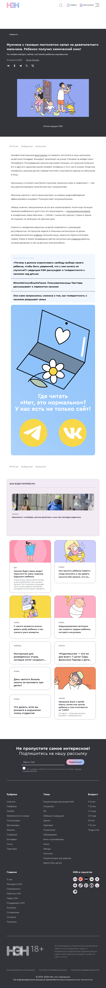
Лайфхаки (17, 645)
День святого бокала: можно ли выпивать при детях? (28, 682)
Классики (48, 853)
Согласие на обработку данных (53, 970)
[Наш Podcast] (97, 885)
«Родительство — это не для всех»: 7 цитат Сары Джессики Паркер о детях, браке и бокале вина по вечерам (75, 656)
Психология (49, 830)
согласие (34, 769)
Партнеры (12, 849)
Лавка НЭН (12, 898)
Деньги (47, 820)
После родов (13, 820)
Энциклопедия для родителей (58, 801)
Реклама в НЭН (14, 884)
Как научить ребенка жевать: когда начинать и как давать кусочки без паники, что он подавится (74, 574)
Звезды (47, 849)
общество (28, 146)
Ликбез (61, 567)
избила (38, 235)
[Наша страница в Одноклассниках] (97, 879)
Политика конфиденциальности (85, 970)
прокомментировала (78, 211)
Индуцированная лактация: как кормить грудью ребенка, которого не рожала (75, 629)
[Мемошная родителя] (86, 879)
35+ (45, 811)
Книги (46, 844)
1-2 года (92, 811)
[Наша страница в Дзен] (75, 885)
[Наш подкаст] (75, 892)
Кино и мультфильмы (53, 839)
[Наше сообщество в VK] (92, 879)
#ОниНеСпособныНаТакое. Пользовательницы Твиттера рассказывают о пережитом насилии (47, 285)
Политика (11, 922)
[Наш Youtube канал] (92, 885)
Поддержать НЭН (16, 903)
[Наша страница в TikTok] (81, 885)
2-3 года (92, 816)
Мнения (62, 645)
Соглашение (13, 912)
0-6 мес (92, 801)
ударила (76, 239)
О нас (9, 879)
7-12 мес (92, 806)
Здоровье (48, 825)
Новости (14, 34)
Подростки (93, 830)
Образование (50, 834)
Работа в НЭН (14, 893)
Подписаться (75, 762)
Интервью (12, 839)
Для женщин (13, 825)
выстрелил (41, 155)
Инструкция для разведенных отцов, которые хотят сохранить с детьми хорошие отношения (29, 656)
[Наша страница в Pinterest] (86, 885)
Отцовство (48, 806)
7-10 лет (14, 146)
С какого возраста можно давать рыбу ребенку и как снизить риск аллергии (28, 629)
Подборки (15, 514)
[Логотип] (13, 5)
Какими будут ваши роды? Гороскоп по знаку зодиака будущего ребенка (28, 574)
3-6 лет (91, 820)
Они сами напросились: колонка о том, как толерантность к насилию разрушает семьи (50, 297)
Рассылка (87, 5)
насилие (41, 146)
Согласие (11, 917)
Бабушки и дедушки (53, 816)
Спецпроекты (13, 889)
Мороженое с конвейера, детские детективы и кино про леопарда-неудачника (46, 517)
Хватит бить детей (52, 863)
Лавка (72, 5)
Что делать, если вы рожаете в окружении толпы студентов (27, 710)
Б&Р (15, 567)
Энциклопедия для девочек (57, 858)
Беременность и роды (18, 816)
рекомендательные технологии (76, 980)
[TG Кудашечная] (81, 879)
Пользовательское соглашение (21, 970)
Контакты (11, 907)
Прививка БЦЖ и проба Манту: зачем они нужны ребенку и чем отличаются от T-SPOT (73, 706)
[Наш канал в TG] (75, 879)
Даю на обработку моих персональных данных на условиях (52, 770)
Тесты (10, 844)
